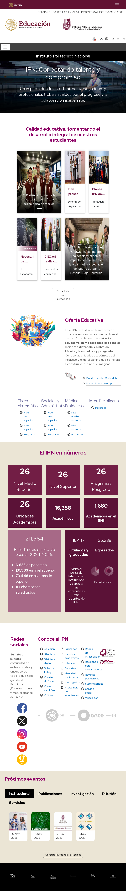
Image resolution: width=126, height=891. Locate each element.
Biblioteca (50, 654)
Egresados (71, 649)
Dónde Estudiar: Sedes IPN (101, 378)
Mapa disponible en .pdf (100, 383)
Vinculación (91, 698)
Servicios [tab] (17, 802)
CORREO (57, 12)
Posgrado (29, 434)
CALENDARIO (71, 12)
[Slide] (39, 208)
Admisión (49, 649)
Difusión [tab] (109, 793)
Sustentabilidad (94, 683)
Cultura (48, 695)
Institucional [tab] (19, 793)
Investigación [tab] (82, 793)
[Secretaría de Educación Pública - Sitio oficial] (32, 24)
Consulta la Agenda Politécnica (63, 854)
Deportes (70, 668)
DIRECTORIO (44, 12)
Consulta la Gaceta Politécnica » (63, 295)
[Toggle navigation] (116, 5)
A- (119, 39)
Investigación (72, 682)
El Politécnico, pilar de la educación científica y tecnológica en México (39, 199)
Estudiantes (71, 663)
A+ (112, 39)
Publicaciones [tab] (50, 793)
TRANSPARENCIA (88, 12)
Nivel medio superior (28, 416)
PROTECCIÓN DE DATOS (111, 12)
